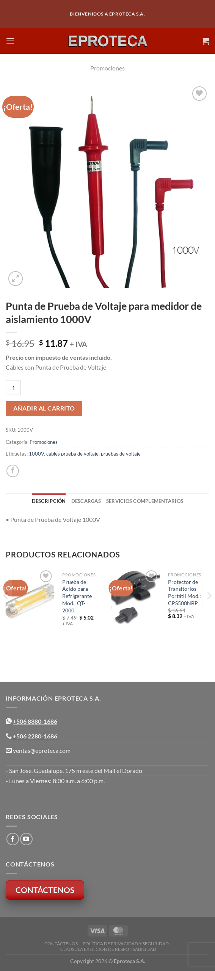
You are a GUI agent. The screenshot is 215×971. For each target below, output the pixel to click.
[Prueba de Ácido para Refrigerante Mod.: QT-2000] (30, 601)
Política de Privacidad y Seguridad (126, 943)
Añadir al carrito (44, 408)
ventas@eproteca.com (42, 750)
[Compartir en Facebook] (12, 471)
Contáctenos (61, 943)
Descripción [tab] (49, 501)
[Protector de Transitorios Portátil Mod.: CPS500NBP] (135, 597)
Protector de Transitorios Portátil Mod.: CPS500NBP (184, 592)
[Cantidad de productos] (13, 387)
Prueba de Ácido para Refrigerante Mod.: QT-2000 (77, 596)
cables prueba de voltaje (72, 454)
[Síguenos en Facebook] (12, 839)
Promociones (107, 68)
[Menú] (10, 40)
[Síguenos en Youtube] (26, 839)
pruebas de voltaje (121, 454)
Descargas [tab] (86, 501)
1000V (36, 454)
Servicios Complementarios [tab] (144, 501)
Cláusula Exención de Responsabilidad (108, 949)
